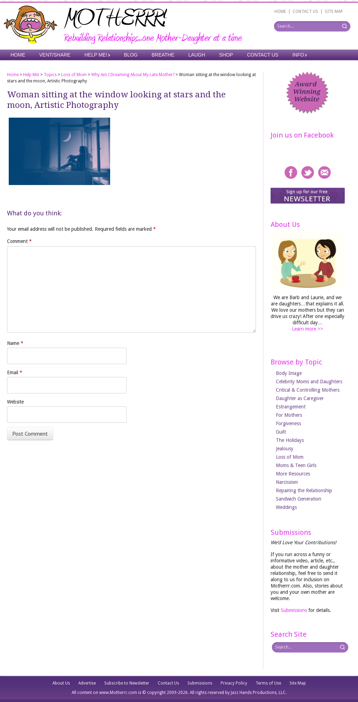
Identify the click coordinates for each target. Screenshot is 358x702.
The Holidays (290, 440)
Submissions (294, 610)
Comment (19, 241)
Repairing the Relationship (304, 490)
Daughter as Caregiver (300, 398)
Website (15, 402)
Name (15, 343)
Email (14, 372)
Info (298, 55)
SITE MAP (334, 11)
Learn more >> (307, 329)
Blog (131, 55)
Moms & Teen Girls (296, 465)
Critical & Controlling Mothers (307, 390)
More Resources (293, 473)
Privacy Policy (234, 683)
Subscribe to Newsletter (126, 683)
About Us (61, 683)
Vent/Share (54, 55)
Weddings (286, 507)
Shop (226, 55)
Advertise (87, 683)
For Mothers (289, 415)
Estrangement (291, 406)
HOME (280, 11)
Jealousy (284, 448)
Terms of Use (268, 683)
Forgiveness (288, 423)
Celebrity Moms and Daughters (309, 381)
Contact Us (263, 55)
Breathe (162, 55)
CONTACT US (305, 11)
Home (17, 55)
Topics (50, 74)
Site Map (297, 683)
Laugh (196, 55)
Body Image (289, 373)
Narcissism (287, 482)
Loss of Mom (74, 74)
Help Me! (95, 55)
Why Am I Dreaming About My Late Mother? (132, 74)
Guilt (281, 432)
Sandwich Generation (298, 499)
